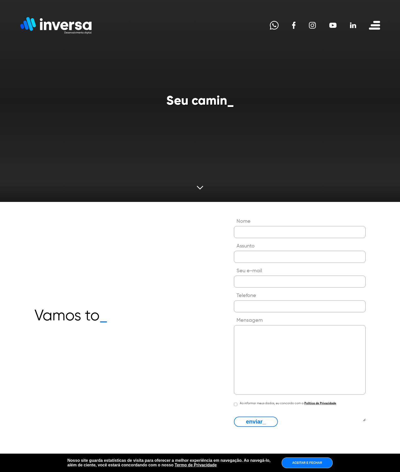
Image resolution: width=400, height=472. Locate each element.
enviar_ (256, 421)
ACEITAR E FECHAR (307, 463)
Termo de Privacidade (196, 465)
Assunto (245, 239)
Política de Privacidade (320, 396)
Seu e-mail (249, 264)
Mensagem (249, 313)
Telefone (246, 289)
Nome (243, 214)
